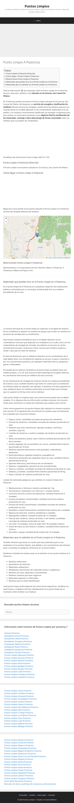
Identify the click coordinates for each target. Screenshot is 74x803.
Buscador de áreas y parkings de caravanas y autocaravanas (30, 784)
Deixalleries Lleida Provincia (16, 638)
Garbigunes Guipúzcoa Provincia (18, 649)
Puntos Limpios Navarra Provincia (18, 740)
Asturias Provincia (12, 633)
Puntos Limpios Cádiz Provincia (17, 671)
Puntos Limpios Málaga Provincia (18, 726)
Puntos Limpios (37, 6)
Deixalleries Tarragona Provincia (18, 641)
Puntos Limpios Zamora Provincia (18, 775)
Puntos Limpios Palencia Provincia (19, 745)
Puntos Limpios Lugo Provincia (17, 721)
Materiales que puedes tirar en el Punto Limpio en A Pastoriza (31, 82)
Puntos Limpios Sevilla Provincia (18, 762)
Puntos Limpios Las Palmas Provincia (20, 715)
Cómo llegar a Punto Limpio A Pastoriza (22, 76)
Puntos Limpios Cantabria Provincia (19, 674)
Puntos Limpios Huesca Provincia (18, 704)
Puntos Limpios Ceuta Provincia (17, 690)
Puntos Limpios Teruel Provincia (18, 767)
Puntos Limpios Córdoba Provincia (19, 693)
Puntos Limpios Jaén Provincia (17, 710)
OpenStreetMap (58, 258)
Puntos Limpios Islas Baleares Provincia (21, 707)
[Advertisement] (37, 41)
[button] (37, 235)
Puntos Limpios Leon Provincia (17, 718)
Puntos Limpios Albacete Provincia (19, 655)
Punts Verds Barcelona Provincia (18, 781)
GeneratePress (51, 800)
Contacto (51, 795)
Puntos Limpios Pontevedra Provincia (20, 748)
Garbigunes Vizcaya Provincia (16, 652)
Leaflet (49, 258)
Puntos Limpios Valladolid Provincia (19, 773)
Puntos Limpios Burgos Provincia (18, 669)
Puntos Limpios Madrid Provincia (18, 723)
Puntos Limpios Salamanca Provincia (20, 753)
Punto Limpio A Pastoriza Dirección (20, 73)
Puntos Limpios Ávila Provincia (17, 663)
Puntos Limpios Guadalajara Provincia (20, 699)
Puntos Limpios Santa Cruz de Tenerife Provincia (25, 756)
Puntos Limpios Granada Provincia (19, 696)
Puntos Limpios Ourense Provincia (19, 742)
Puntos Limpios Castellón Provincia (19, 677)
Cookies (32, 795)
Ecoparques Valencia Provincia (17, 644)
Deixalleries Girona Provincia (16, 636)
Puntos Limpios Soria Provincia (17, 764)
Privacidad (23, 795)
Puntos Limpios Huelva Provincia (18, 701)
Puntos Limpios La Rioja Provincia (18, 712)
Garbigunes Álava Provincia (16, 647)
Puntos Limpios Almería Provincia (18, 660)
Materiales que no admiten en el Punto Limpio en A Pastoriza (31, 84)
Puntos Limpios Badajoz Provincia (18, 666)
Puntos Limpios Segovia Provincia (18, 759)
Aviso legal (42, 795)
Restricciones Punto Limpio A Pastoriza (22, 79)
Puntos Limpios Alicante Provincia (18, 658)
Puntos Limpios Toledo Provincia (18, 770)
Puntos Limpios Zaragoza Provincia (19, 778)
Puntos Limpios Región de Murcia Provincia (22, 751)
